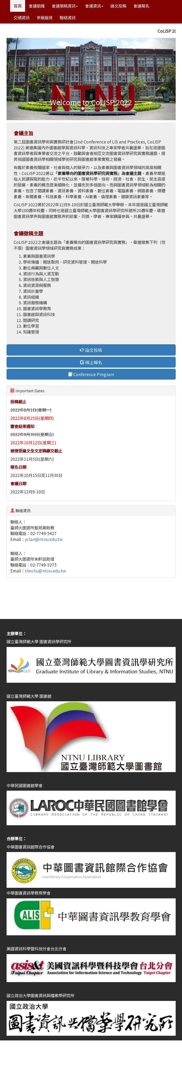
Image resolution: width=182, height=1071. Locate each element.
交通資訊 (22, 17)
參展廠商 (45, 17)
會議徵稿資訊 (65, 6)
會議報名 (141, 6)
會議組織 (37, 6)
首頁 (18, 6)
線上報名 (91, 362)
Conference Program (91, 374)
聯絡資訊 (68, 17)
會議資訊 (94, 6)
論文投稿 (118, 6)
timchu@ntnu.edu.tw (45, 571)
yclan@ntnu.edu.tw (44, 539)
